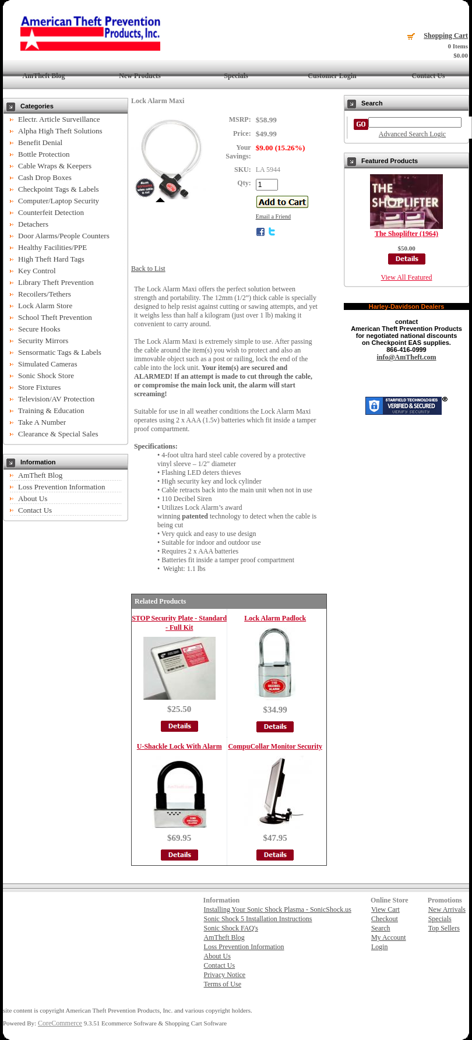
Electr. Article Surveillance (59, 119)
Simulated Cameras (47, 363)
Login (379, 947)
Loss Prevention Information (61, 486)
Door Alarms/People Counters (64, 235)
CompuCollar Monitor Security (275, 746)
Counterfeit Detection (51, 212)
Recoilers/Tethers (44, 294)
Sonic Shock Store (46, 375)
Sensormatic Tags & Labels (59, 352)
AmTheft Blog (44, 76)
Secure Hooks (39, 329)
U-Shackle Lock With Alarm (179, 746)
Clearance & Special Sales (58, 433)
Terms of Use (222, 984)
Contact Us (428, 76)
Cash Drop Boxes (45, 177)
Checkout (384, 919)
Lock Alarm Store (45, 305)
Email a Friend (273, 216)
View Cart (385, 909)
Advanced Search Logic (412, 134)
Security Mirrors (43, 340)
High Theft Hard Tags (51, 259)
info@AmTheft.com (406, 357)
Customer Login (332, 76)
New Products (139, 76)
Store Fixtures (39, 387)
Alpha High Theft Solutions (60, 130)
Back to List (148, 269)
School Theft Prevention (55, 317)
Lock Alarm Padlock (275, 618)
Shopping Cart (446, 35)
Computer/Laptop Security (58, 200)
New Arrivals (447, 909)
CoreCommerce (60, 1023)
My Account (388, 937)
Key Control (37, 270)
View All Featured (406, 277)
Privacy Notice (225, 975)
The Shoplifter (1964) (406, 234)
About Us (32, 498)
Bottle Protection (43, 154)
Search (380, 928)
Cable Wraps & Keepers (54, 165)
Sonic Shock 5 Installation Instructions (258, 919)
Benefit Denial (40, 142)
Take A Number (42, 422)
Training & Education (51, 410)
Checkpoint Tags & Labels (58, 189)
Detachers (33, 224)
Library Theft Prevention (56, 282)
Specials (236, 76)
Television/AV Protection (56, 398)
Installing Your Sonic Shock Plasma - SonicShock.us (277, 909)
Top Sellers (444, 928)
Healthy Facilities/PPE (52, 247)
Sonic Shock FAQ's (231, 928)
